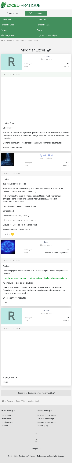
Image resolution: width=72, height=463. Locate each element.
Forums (9, 41)
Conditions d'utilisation (27, 456)
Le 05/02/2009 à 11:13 (11, 74)
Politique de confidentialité (47, 456)
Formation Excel (7, 415)
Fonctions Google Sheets (46, 422)
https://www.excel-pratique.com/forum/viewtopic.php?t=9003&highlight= (35, 278)
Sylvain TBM (46, 155)
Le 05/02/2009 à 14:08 (11, 329)
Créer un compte (36, 13)
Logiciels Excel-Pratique (47, 35)
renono (46, 56)
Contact (61, 456)
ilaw (46, 242)
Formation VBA (7, 419)
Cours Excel (6, 19)
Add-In (39, 30)
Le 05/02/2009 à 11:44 (11, 260)
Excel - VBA (19, 41)
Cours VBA (41, 19)
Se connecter (12, 13)
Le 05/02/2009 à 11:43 (11, 174)
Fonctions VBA (43, 25)
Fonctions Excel (7, 25)
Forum (3, 30)
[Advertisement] (36, 98)
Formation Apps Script (45, 419)
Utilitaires (4, 426)
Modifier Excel (32, 41)
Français (34, 449)
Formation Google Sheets (46, 415)
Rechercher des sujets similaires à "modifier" (36, 393)
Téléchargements (8, 35)
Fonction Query (42, 426)
